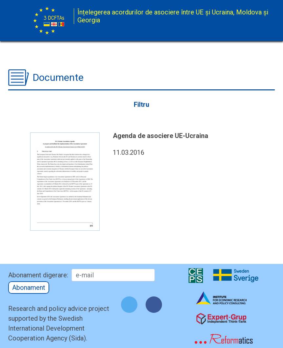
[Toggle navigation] (246, 21)
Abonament (28, 287)
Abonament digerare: (38, 275)
